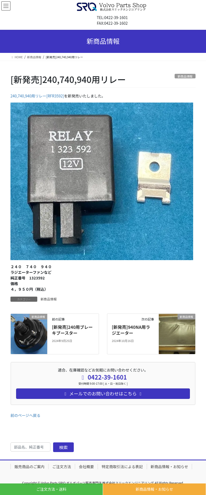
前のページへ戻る (25, 415)
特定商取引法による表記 (122, 466)
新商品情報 (49, 299)
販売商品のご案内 (29, 466)
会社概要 (86, 466)
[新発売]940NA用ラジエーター (131, 330)
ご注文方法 (61, 466)
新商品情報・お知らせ (154, 489)
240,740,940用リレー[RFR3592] (37, 96)
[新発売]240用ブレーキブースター (72, 330)
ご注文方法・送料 (51, 489)
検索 (63, 447)
